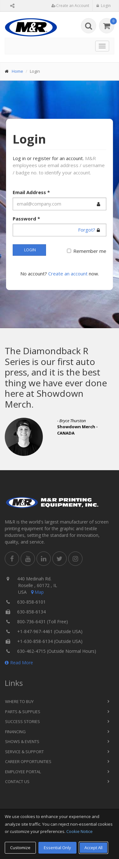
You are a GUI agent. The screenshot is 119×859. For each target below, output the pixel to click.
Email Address (31, 192)
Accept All (93, 847)
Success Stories (22, 721)
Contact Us (17, 781)
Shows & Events (22, 741)
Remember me (89, 251)
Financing (15, 731)
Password (26, 218)
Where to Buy (19, 701)
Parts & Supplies (22, 711)
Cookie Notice (79, 831)
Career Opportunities (28, 761)
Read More (19, 662)
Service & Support (24, 751)
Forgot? (86, 230)
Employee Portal (23, 771)
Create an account (68, 273)
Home (17, 71)
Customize (20, 847)
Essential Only (57, 847)
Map (37, 592)
